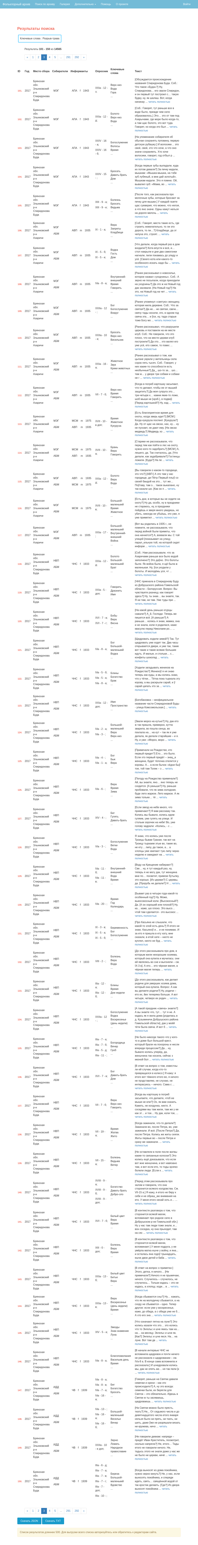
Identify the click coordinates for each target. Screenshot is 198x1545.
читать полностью (159, 101)
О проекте (122, 4)
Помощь (106, 4)
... (61, 57)
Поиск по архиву (45, 4)
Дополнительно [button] (85, 4)
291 (68, 57)
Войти (186, 4)
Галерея (65, 4)
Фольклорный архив (16, 4)
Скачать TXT (53, 1521)
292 (77, 57)
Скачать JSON (29, 1521)
